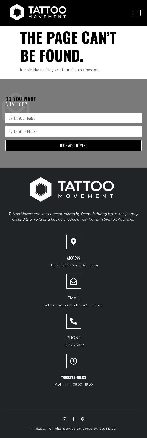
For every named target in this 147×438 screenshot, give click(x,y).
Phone (73, 337)
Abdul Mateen (107, 428)
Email (73, 298)
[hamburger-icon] (136, 13)
